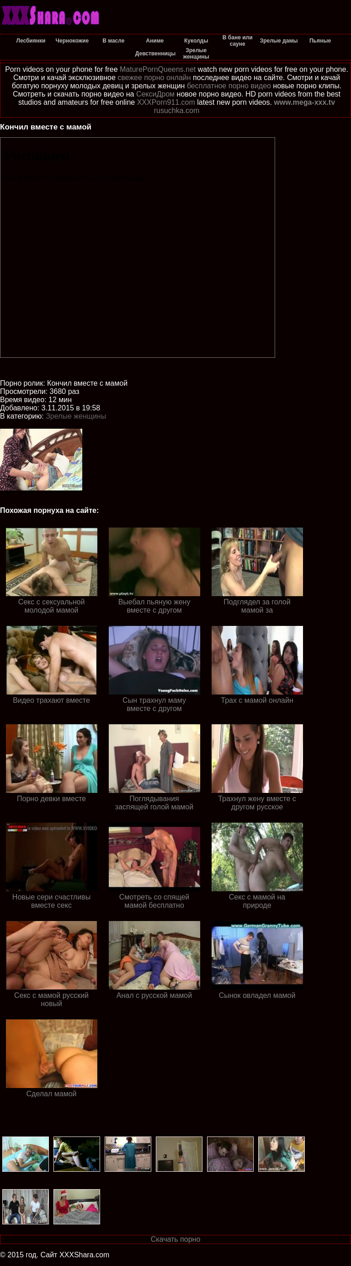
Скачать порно (176, 1239)
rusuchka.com (177, 110)
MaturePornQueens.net (158, 69)
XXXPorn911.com (166, 102)
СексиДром (155, 94)
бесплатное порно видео (229, 86)
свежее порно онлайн (154, 77)
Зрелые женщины (76, 416)
